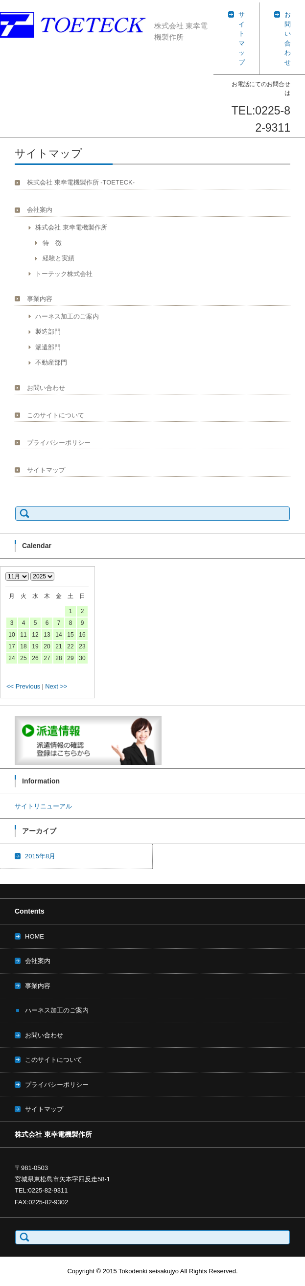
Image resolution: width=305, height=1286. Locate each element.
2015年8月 (40, 856)
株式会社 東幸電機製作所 (71, 227)
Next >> (56, 686)
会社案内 (39, 209)
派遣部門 (48, 347)
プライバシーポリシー (59, 442)
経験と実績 (58, 258)
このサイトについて (55, 415)
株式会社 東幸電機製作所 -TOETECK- (81, 182)
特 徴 (52, 243)
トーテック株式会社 (64, 273)
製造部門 (48, 331)
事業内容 (39, 298)
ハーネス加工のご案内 (67, 316)
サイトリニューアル (43, 806)
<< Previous (23, 686)
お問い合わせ (46, 387)
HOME (34, 936)
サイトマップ (46, 470)
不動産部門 (51, 362)
